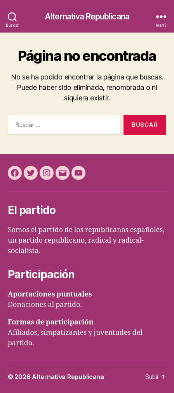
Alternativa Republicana (87, 16)
